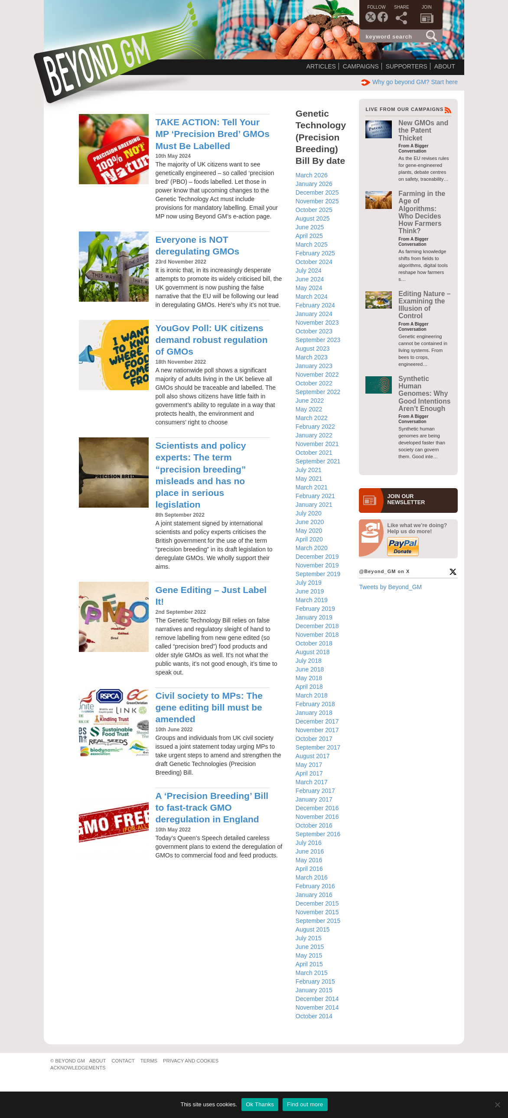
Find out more (305, 1104)
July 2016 (309, 842)
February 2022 (315, 426)
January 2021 (314, 504)
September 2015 (318, 920)
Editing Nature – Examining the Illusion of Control (424, 305)
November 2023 (317, 322)
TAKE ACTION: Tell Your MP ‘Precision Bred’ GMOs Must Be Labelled (212, 134)
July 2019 (309, 582)
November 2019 (317, 565)
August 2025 (313, 218)
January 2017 (314, 799)
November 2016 (317, 816)
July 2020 (309, 513)
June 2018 (310, 669)
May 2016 (309, 860)
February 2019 (315, 608)
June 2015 (310, 946)
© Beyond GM (67, 1060)
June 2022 (310, 400)
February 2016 (315, 886)
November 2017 (317, 730)
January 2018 (314, 712)
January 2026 (314, 183)
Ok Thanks (260, 1104)
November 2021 (317, 443)
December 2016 (317, 808)
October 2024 (314, 261)
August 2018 (313, 652)
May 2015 (309, 955)
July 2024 (309, 270)
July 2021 (309, 469)
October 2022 (314, 383)
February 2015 (315, 981)
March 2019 (312, 599)
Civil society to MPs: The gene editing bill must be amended (208, 707)
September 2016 (318, 834)
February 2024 (315, 305)
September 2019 (318, 573)
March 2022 (312, 417)
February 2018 (315, 704)
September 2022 (318, 391)
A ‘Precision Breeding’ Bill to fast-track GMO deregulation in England (211, 808)
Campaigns (361, 66)
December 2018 (317, 626)
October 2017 (314, 738)
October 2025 (314, 209)
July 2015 (309, 938)
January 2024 (314, 313)
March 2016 (312, 877)
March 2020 (312, 547)
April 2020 (309, 539)
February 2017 (315, 790)
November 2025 (317, 201)
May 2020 (309, 530)
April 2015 (309, 964)
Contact (122, 1060)
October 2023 (314, 331)
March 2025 (312, 244)
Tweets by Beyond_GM (390, 586)
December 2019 (317, 556)
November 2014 (317, 1007)
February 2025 (315, 253)
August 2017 (313, 756)
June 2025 (310, 227)
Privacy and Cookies (190, 1060)
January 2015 (314, 990)
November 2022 (317, 374)
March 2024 (312, 296)
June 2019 (310, 591)
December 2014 (317, 998)
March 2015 (312, 972)
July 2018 (309, 660)
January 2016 (314, 894)
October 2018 (314, 643)
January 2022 (314, 435)
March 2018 (312, 695)
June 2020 (310, 521)
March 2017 (312, 782)
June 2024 (310, 279)
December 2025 (317, 192)
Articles (321, 66)
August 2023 (313, 348)
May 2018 (309, 678)
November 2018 (317, 634)
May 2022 (309, 409)
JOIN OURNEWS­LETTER (406, 499)
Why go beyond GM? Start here (409, 81)
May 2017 (309, 764)
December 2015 (317, 903)
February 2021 (315, 495)
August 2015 (313, 929)
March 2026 (312, 175)
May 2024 (309, 287)
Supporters (406, 66)
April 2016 (309, 868)
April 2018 (309, 686)
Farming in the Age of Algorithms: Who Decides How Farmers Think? (421, 212)
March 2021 (312, 487)
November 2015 (317, 912)
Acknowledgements (77, 1067)
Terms (148, 1060)
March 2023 (312, 357)
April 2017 (309, 773)
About (444, 66)
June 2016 (310, 851)
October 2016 (314, 825)
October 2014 (314, 1016)
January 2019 (314, 617)
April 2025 (309, 235)
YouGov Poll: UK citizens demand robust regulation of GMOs (211, 340)
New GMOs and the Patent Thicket (423, 130)
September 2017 (318, 747)
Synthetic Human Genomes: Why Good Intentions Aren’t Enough (424, 393)
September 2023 (318, 339)
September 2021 (318, 461)
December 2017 (317, 721)
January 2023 (314, 365)
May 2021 (309, 478)
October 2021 (314, 452)
